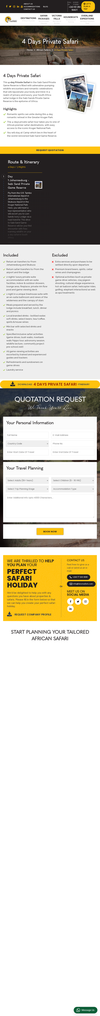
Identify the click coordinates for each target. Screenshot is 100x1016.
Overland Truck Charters (61, 962)
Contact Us (29, 9)
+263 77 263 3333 (79, 577)
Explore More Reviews (50, 790)
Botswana (16, 946)
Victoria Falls (39, 965)
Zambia (15, 954)
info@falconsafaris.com (81, 584)
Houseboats (71, 17)
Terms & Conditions (59, 939)
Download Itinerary (50, 384)
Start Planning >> (78, 702)
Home (30, 50)
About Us (28, 4)
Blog (45, 7)
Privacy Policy (60, 945)
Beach (36, 946)
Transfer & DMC (61, 957)
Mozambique (18, 962)
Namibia (15, 958)
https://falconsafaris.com (82, 992)
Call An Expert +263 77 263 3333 (34, 702)
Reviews (58, 949)
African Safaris (44, 50)
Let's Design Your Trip (23, 871)
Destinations (28, 18)
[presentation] (4, 747)
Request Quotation (50, 150)
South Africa (17, 938)
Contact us (38, 942)
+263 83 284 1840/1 (33, 992)
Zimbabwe (16, 950)
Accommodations (32, 7)
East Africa (17, 942)
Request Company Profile (29, 614)
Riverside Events (62, 968)
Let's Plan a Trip (87, 6)
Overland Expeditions (38, 955)
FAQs (56, 953)
